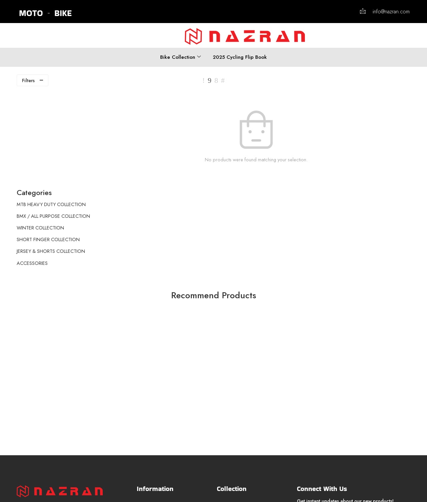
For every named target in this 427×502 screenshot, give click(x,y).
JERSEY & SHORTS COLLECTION (51, 156)
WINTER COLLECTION (40, 133)
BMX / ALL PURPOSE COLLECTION (53, 121)
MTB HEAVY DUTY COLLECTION (51, 109)
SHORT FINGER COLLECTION (48, 145)
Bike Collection (180, 57)
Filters (28, 80)
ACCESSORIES (32, 168)
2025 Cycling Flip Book (240, 57)
